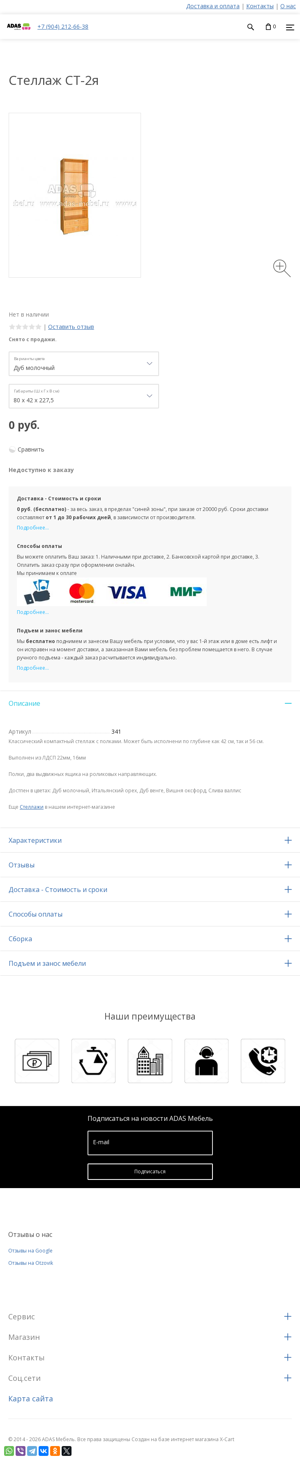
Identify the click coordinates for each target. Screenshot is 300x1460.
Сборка (20, 938)
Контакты (260, 6)
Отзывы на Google (30, 1250)
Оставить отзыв (71, 327)
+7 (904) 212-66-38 (62, 26)
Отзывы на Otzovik (30, 1262)
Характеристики (35, 840)
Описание (24, 703)
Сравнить (31, 449)
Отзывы (22, 864)
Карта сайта (30, 1398)
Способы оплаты (35, 914)
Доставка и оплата (213, 6)
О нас (288, 6)
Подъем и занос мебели (47, 963)
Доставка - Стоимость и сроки (58, 889)
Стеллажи (32, 806)
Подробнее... (33, 527)
